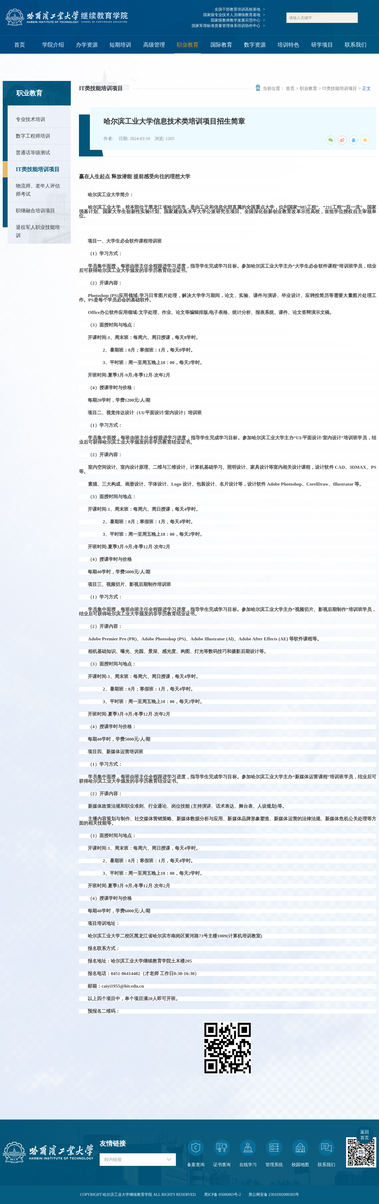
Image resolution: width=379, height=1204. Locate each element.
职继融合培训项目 (35, 210)
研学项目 (322, 45)
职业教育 (187, 45)
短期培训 (120, 45)
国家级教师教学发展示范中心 (235, 20)
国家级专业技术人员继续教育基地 (231, 15)
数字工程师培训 (33, 136)
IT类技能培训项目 (38, 169)
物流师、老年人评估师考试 (38, 190)
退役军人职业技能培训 (38, 231)
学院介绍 (53, 45)
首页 (19, 45)
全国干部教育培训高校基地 (237, 9)
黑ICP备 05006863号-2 (222, 1195)
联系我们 (355, 45)
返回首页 (364, 1135)
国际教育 (221, 45)
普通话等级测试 (33, 152)
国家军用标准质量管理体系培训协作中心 (226, 26)
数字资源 (255, 45)
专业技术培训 (30, 119)
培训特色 (288, 45)
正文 (366, 88)
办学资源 (87, 45)
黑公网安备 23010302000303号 (274, 1195)
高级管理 (154, 45)
